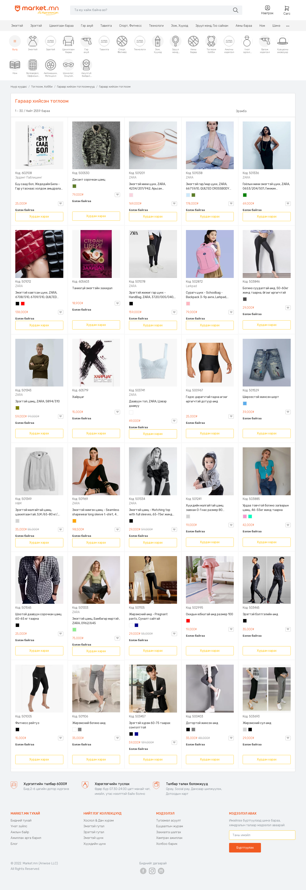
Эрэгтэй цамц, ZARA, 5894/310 (37, 401)
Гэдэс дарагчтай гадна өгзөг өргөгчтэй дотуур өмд (207, 399)
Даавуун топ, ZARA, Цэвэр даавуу (148, 404)
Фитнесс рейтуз (27, 723)
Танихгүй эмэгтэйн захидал (92, 288)
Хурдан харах (39, 216)
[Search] (150, 10)
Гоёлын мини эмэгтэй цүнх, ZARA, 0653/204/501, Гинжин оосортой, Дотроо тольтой (266, 186)
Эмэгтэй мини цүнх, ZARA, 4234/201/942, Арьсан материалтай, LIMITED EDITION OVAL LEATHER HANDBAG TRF (150, 186)
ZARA (132, 177)
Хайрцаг (78, 397)
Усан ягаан (131, 195)
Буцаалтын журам (169, 826)
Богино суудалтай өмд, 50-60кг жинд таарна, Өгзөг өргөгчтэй (265, 290)
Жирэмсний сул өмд (257, 723)
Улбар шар (74, 521)
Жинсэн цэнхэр (245, 404)
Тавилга (106, 26)
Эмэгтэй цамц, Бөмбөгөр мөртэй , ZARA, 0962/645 (96, 621)
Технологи (156, 26)
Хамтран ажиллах (169, 838)
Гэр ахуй (87, 26)
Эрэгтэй (36, 26)
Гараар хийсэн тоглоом (114, 86)
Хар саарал (245, 299)
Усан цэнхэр (188, 195)
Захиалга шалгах (168, 832)
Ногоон (245, 195)
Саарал (80, 730)
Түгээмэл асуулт (168, 820)
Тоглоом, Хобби (41, 86)
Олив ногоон (18, 408)
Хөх (137, 625)
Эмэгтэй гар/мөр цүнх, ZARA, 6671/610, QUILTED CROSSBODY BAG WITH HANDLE (207, 186)
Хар (18, 304)
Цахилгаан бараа (61, 26)
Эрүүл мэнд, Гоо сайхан (212, 26)
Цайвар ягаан (188, 304)
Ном (262, 26)
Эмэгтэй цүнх (93, 838)
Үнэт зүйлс (19, 826)
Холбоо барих (166, 844)
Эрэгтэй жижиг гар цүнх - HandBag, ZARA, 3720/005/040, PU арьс (151, 295)
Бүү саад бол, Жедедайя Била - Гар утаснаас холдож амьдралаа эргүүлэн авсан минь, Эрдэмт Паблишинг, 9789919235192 (38, 186)
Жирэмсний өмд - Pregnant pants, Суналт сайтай (148, 616)
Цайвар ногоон (74, 630)
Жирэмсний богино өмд (89, 723)
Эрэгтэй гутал (94, 832)
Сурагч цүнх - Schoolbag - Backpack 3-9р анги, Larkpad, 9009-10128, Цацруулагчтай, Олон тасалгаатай (207, 295)
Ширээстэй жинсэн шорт (261, 397)
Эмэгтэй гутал (94, 826)
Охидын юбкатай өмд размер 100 (209, 614)
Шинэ (276, 26)
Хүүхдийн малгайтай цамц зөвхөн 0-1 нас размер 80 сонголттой (205, 508)
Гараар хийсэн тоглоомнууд (76, 86)
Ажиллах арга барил (26, 838)
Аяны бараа (244, 26)
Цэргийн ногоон (74, 186)
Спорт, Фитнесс (130, 26)
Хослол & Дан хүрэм (99, 820)
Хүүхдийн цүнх (95, 844)
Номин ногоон (250, 517)
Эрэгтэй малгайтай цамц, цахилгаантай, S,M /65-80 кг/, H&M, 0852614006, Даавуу (36, 512)
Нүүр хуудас (19, 86)
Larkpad (191, 286)
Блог (14, 844)
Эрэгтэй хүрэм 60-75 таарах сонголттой (149, 725)
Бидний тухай (21, 820)
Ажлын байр (20, 832)
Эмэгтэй (17, 26)
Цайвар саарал (18, 521)
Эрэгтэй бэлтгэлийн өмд (260, 614)
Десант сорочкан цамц (88, 179)
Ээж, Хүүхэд (179, 26)
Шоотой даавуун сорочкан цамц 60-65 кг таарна (38, 616)
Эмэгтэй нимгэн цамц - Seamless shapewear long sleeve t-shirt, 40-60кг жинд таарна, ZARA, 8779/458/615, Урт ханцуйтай (96, 512)
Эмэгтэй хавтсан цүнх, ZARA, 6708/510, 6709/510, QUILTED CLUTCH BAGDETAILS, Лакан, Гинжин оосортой (36, 295)
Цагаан (131, 412)
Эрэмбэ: (241, 111)
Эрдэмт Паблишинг (28, 177)
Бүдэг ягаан (245, 517)
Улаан (23, 304)
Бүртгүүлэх (245, 848)
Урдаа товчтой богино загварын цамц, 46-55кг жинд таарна (266, 508)
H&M (18, 503)
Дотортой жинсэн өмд (202, 723)
